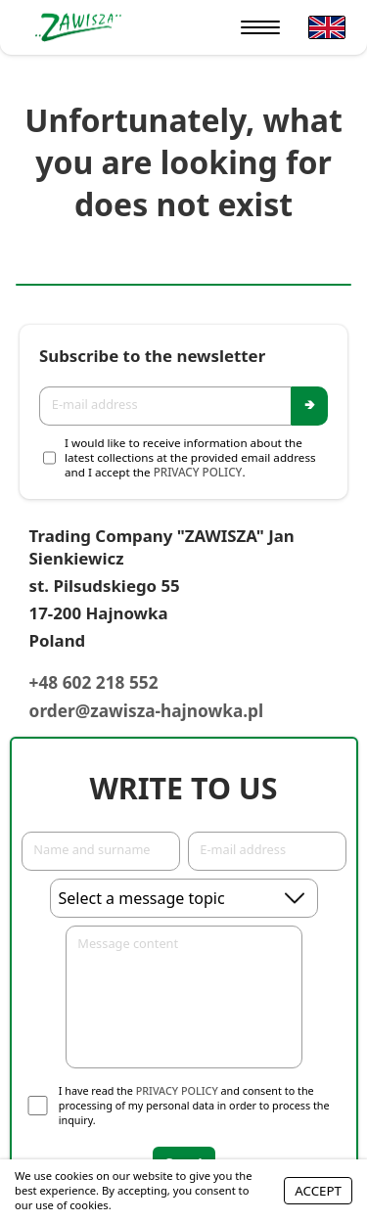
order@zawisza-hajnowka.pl (146, 711)
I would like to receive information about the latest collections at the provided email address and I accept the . (190, 457)
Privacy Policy (198, 472)
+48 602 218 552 (94, 682)
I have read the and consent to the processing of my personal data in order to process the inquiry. (194, 1105)
